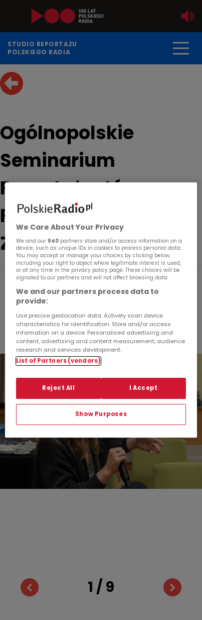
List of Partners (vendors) (58, 361)
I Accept (143, 388)
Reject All (58, 388)
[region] (101, 310)
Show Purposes (101, 414)
